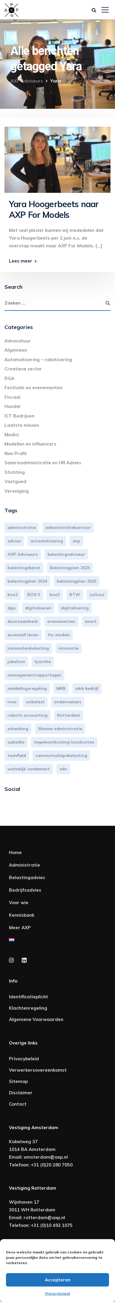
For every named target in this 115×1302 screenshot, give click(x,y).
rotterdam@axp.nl (44, 1217)
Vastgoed (15, 481)
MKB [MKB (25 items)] (61, 688)
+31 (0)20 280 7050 (52, 1165)
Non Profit (15, 453)
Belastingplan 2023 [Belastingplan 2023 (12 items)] (70, 567)
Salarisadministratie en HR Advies (42, 462)
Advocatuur (17, 341)
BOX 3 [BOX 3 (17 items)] (33, 594)
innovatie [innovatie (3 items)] (69, 648)
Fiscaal (12, 397)
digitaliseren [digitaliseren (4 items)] (38, 608)
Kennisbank (21, 915)
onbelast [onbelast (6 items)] (35, 701)
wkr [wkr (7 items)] (63, 769)
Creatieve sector (23, 369)
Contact (18, 1104)
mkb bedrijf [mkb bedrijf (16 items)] (87, 688)
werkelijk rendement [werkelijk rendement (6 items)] (28, 769)
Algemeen (15, 350)
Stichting (14, 472)
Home (15, 852)
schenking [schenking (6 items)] (17, 728)
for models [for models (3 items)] (59, 634)
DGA (9, 378)
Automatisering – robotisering (38, 359)
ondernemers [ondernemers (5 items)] (67, 701)
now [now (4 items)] (11, 701)
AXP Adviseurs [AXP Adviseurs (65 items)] (22, 554)
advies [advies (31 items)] (14, 541)
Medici (11, 434)
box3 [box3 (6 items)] (55, 594)
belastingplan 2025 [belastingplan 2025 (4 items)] (76, 581)
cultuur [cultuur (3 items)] (97, 594)
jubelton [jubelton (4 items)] (16, 661)
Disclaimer (21, 1092)
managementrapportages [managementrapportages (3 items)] (34, 675)
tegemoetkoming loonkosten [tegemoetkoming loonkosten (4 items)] (64, 742)
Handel (12, 406)
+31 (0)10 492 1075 (52, 1225)
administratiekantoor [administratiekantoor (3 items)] (68, 527)
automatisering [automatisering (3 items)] (46, 541)
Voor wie (18, 902)
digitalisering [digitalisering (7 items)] (75, 608)
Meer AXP (20, 927)
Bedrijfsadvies (25, 890)
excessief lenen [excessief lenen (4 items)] (23, 634)
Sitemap (18, 1081)
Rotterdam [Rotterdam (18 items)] (68, 715)
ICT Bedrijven (19, 416)
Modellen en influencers (30, 444)
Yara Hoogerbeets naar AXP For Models (54, 209)
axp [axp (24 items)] (76, 541)
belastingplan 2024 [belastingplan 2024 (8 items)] (27, 581)
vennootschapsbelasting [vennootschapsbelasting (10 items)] (61, 755)
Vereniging (16, 491)
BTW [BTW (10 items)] (74, 594)
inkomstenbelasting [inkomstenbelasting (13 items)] (28, 648)
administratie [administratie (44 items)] (21, 527)
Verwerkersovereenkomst (38, 1070)
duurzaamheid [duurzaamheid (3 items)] (22, 621)
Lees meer (20, 261)
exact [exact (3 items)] (90, 621)
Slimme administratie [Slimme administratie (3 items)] (60, 728)
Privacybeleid (57, 1293)
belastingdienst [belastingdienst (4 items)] (23, 567)
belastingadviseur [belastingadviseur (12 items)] (66, 554)
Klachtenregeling (28, 1008)
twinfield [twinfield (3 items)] (16, 755)
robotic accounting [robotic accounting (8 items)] (27, 715)
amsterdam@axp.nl (46, 1157)
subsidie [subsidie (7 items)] (15, 742)
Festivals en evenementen (33, 387)
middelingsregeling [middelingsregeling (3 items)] (27, 688)
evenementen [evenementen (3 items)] (61, 621)
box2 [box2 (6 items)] (12, 594)
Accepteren (57, 1280)
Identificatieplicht (28, 997)
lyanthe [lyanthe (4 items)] (43, 661)
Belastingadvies (27, 877)
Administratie (24, 865)
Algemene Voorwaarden (36, 1019)
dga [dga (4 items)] (11, 608)
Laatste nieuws (21, 425)
